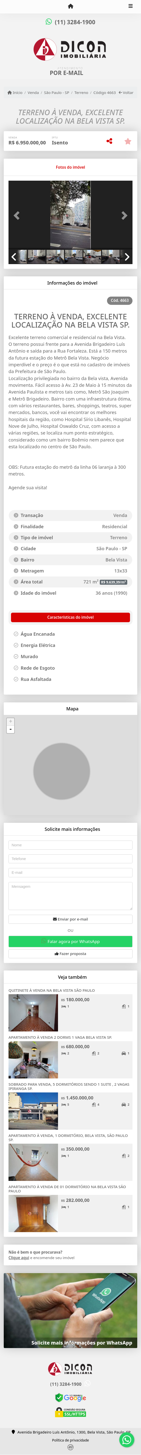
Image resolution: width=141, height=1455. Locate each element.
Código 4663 (105, 92)
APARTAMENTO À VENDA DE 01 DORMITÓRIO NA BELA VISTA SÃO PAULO (67, 1188)
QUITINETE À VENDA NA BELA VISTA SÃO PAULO (51, 990)
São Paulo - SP (56, 92)
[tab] (24, 167)
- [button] (10, 729)
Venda (33, 92)
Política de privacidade (70, 1440)
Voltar (126, 92)
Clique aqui (18, 1257)
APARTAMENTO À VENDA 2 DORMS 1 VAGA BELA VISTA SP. (60, 1037)
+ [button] (10, 722)
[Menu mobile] (70, 6)
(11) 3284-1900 (75, 22)
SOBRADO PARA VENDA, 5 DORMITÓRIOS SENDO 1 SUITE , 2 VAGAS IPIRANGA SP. (68, 1086)
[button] (17, 215)
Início (15, 92)
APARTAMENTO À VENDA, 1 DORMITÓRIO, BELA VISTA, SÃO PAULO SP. (68, 1137)
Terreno (81, 92)
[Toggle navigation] (130, 6)
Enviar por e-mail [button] (70, 919)
